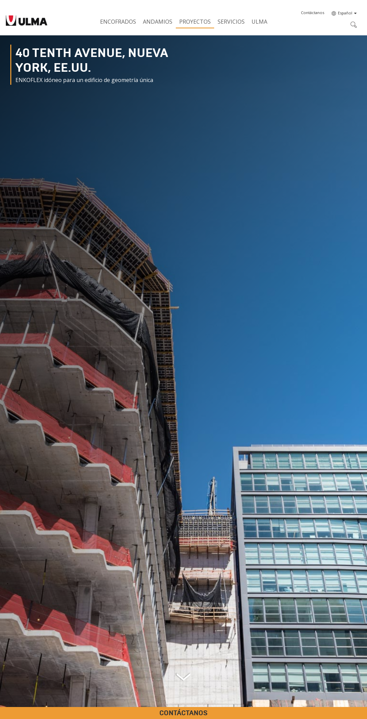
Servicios (231, 21)
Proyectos (195, 21)
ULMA (259, 21)
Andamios (157, 21)
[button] (312, 13)
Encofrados (118, 21)
